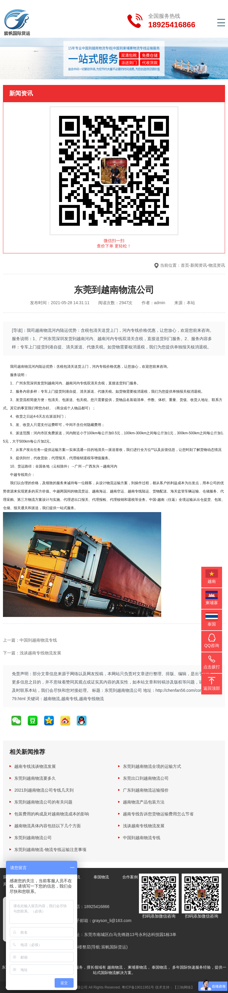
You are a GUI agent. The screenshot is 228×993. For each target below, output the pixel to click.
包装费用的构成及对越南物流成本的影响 (51, 813)
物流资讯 (216, 265)
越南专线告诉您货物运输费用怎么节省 (158, 813)
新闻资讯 (198, 265)
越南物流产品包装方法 (143, 801)
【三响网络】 (183, 987)
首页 (185, 265)
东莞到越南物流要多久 (35, 778)
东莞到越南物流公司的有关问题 (43, 801)
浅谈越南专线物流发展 (143, 825)
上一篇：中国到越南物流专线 (30, 639)
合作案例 (130, 876)
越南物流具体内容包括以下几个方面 (47, 825)
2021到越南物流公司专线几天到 (43, 789)
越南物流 (24, 366)
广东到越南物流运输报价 (146, 789)
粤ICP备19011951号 (138, 987)
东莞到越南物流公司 (33, 837)
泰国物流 (101, 876)
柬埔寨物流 (137, 967)
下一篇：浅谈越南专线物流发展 (32, 652)
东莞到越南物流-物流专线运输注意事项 (50, 849)
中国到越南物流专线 (141, 837)
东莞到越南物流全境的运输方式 (152, 766)
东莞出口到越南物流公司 (146, 778)
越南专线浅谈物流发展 (35, 766)
